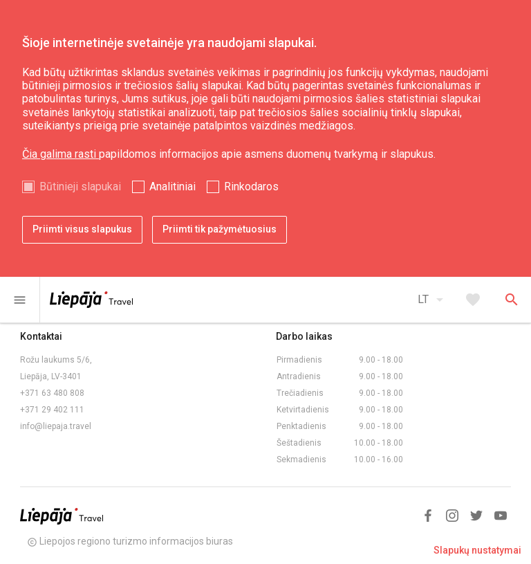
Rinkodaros (251, 186)
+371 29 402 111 (52, 410)
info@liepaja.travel (55, 426)
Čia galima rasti (60, 154)
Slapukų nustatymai (477, 550)
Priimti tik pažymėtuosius (219, 229)
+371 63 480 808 (52, 393)
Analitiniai (172, 186)
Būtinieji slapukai (80, 186)
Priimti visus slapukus (82, 229)
